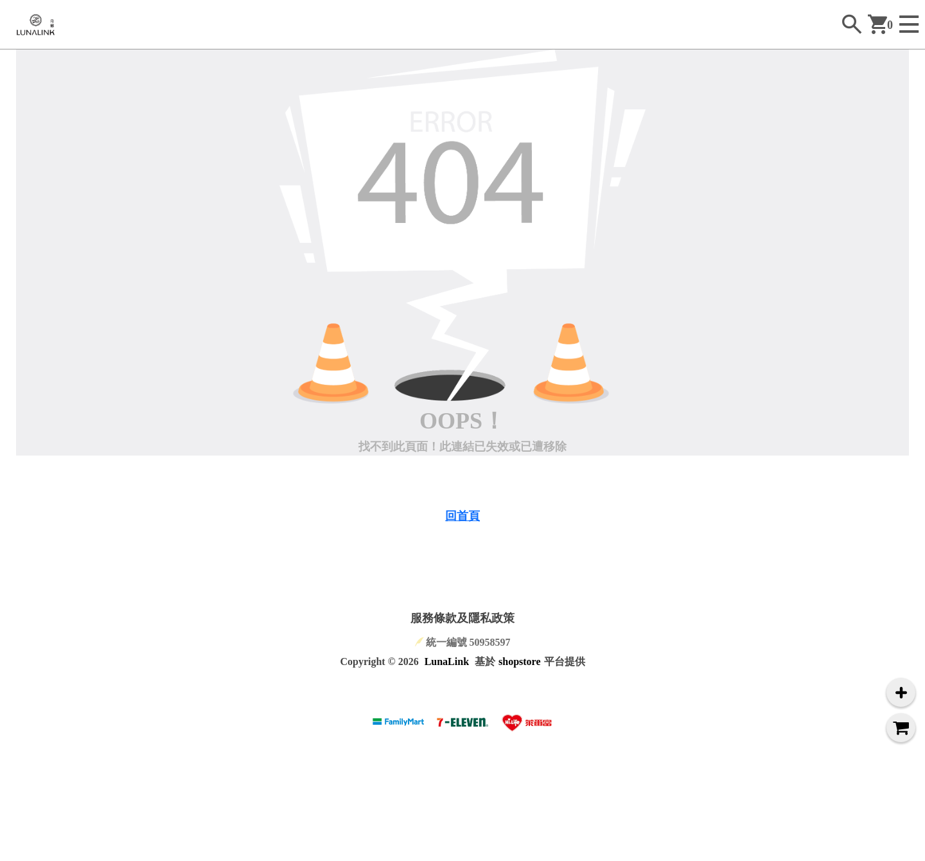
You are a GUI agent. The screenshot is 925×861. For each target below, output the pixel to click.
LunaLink (447, 661)
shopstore (519, 661)
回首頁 (462, 516)
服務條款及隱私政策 (462, 618)
